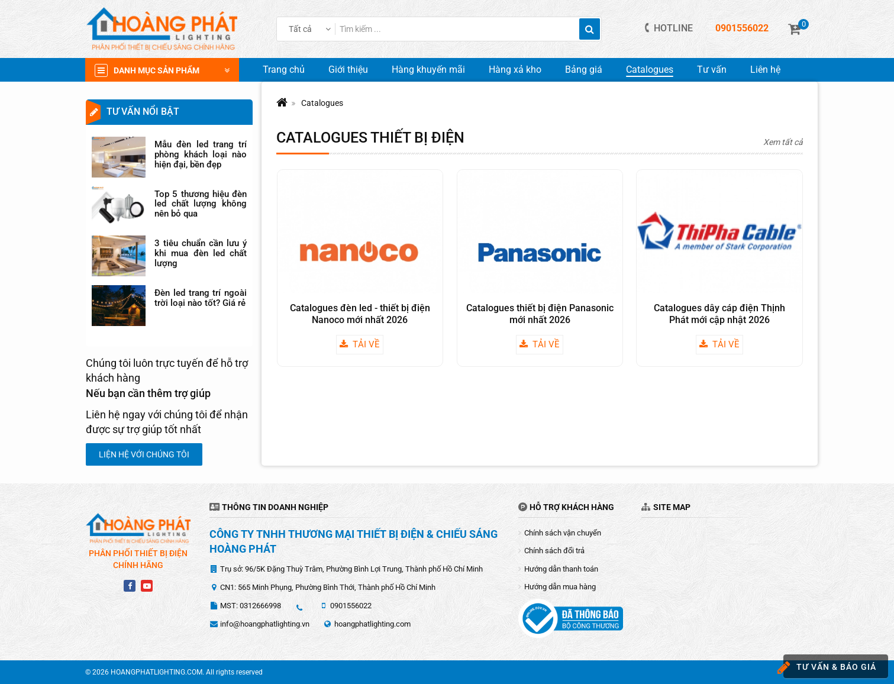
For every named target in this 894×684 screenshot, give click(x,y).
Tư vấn (712, 69)
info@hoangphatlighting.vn (264, 624)
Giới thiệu (348, 69)
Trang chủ (284, 69)
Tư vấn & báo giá (829, 667)
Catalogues (649, 69)
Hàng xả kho (515, 69)
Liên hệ (765, 69)
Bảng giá (583, 69)
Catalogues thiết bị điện (370, 137)
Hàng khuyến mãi (428, 69)
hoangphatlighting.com (372, 624)
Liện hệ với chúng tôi (144, 454)
